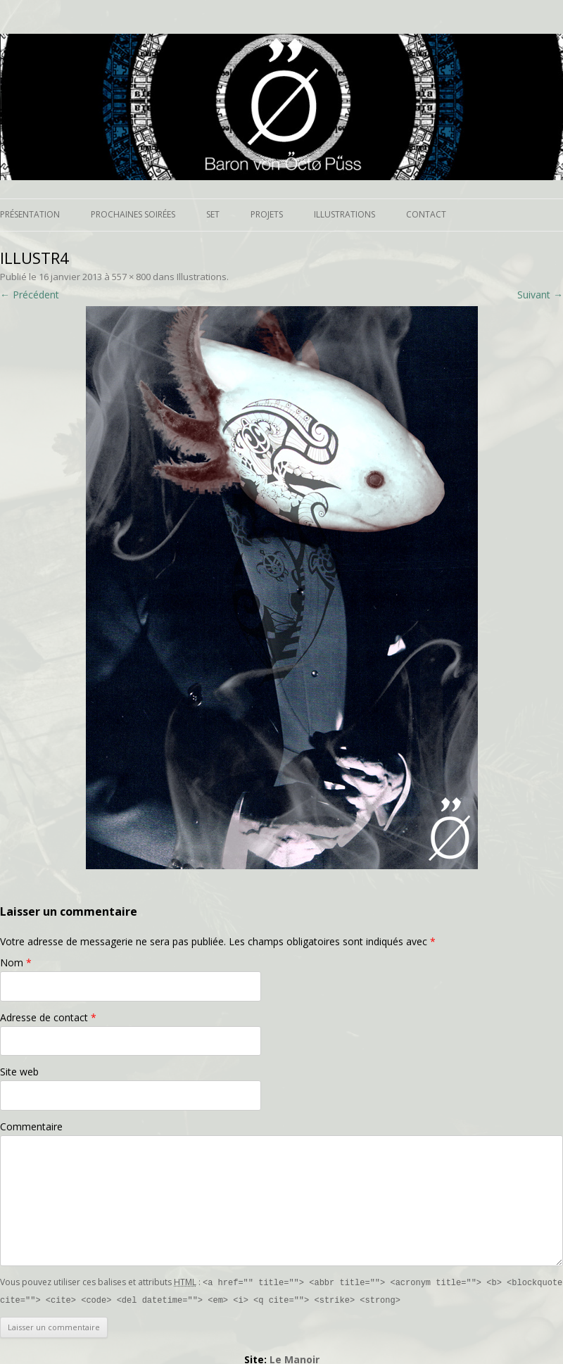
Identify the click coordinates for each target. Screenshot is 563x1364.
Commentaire (31, 1126)
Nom (16, 962)
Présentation (30, 214)
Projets (267, 214)
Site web (19, 1071)
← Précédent (29, 294)
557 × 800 (131, 276)
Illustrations (344, 214)
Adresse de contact (48, 1017)
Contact (426, 214)
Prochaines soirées (133, 214)
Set (213, 214)
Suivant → (540, 294)
